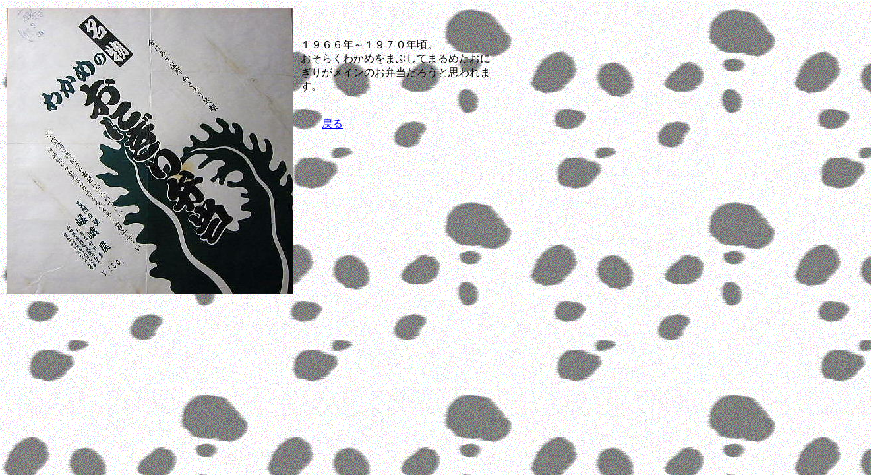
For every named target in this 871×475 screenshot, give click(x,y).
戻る (332, 123)
